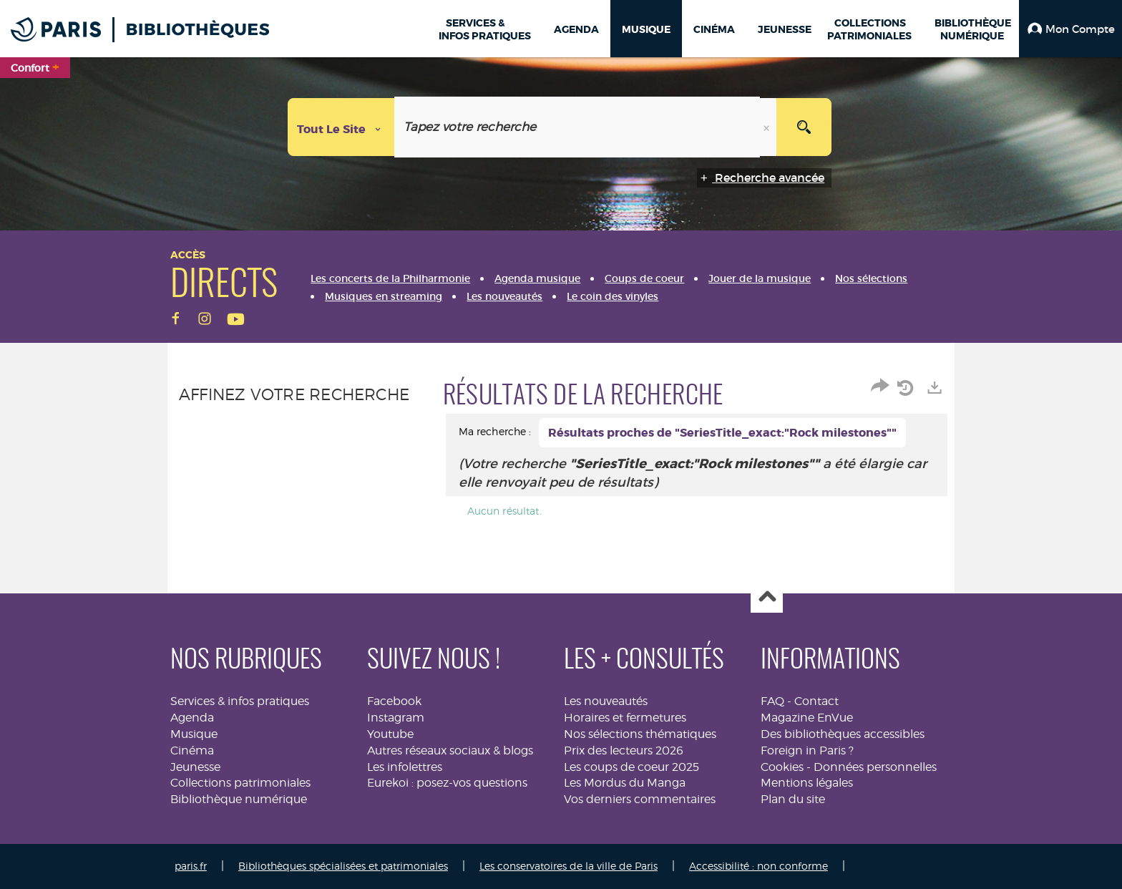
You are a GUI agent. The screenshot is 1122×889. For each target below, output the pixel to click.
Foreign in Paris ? (807, 750)
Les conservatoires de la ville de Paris (568, 866)
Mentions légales (807, 783)
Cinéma (192, 750)
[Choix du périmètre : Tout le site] (341, 127)
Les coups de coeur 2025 (631, 767)
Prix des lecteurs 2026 (623, 750)
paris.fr (191, 866)
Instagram (395, 717)
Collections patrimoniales (240, 783)
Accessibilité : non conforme (758, 866)
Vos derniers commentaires (640, 799)
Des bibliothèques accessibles (843, 734)
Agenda (192, 717)
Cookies (782, 767)
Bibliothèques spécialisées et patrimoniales (343, 866)
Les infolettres (404, 767)
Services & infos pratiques (239, 701)
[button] (1070, 28)
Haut (767, 597)
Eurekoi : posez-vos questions (447, 783)
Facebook (394, 701)
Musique (194, 734)
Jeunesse (195, 767)
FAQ (772, 701)
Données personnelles (875, 767)
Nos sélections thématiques (640, 734)
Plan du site (793, 799)
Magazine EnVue (807, 717)
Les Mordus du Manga (625, 783)
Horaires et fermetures (625, 717)
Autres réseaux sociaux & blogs (450, 750)
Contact (816, 701)
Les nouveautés (606, 701)
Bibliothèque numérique (238, 799)
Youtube (390, 734)
